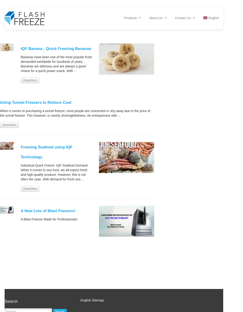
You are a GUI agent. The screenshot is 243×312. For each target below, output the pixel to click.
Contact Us (185, 18)
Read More (30, 80)
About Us (158, 18)
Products (132, 18)
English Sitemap (92, 300)
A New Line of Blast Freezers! (48, 211)
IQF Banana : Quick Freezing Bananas (56, 48)
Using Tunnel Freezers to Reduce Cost (35, 102)
